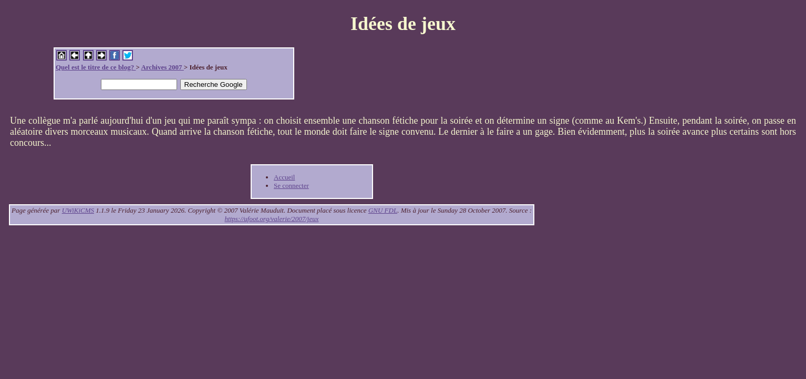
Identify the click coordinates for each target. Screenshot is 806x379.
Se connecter (291, 186)
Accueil (284, 177)
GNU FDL (382, 210)
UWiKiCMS (78, 210)
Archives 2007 (162, 67)
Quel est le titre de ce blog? (96, 67)
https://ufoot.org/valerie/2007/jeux (272, 219)
